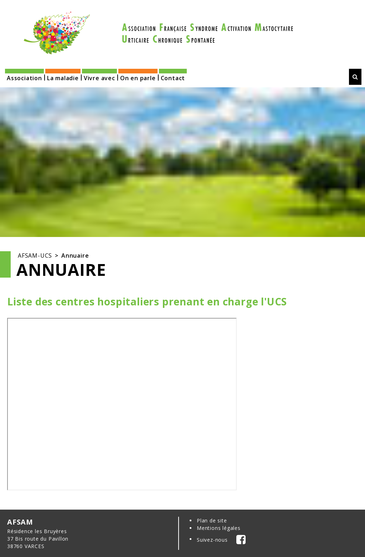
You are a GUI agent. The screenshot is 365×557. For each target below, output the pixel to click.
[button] (24, 76)
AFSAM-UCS (35, 255)
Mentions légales (219, 528)
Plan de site (212, 520)
